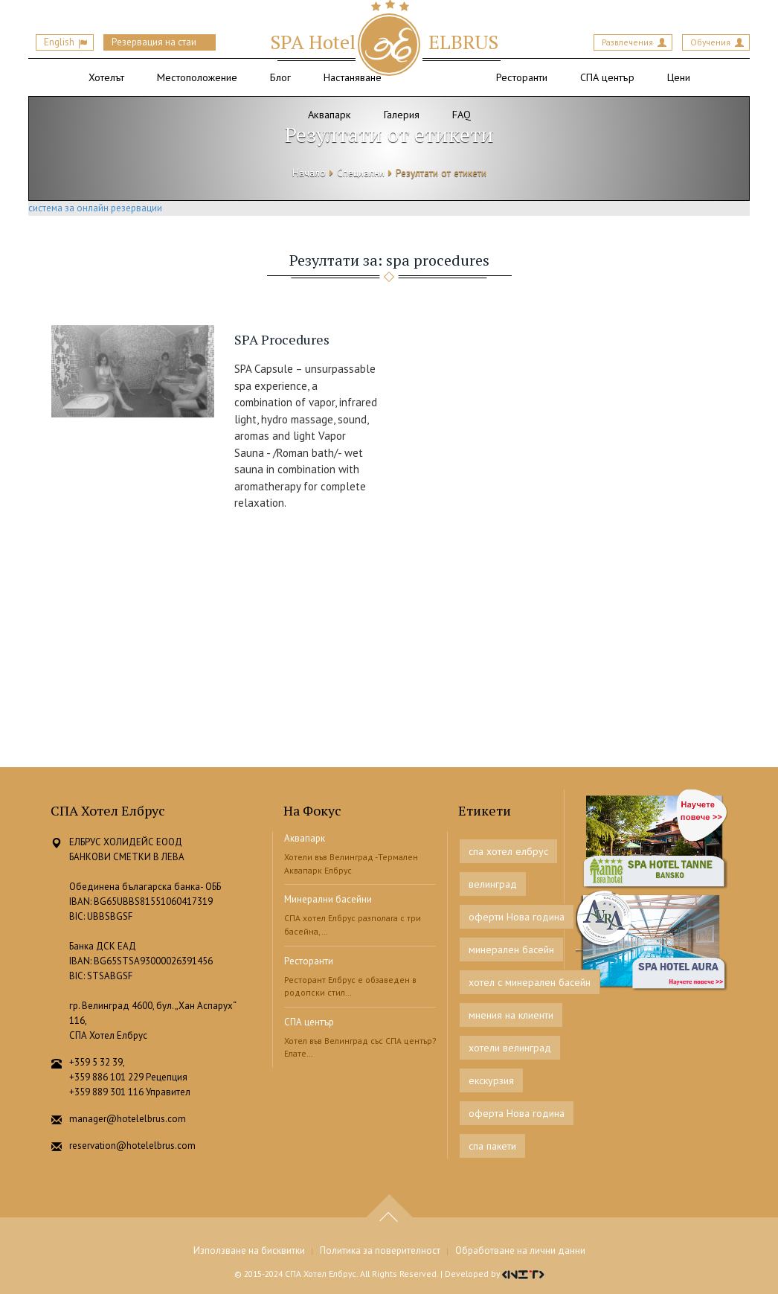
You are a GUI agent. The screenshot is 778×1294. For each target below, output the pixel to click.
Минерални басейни (328, 899)
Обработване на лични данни (520, 1250)
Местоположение (197, 77)
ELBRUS (384, 41)
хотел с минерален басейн (530, 982)
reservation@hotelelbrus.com (132, 1145)
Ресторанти (521, 77)
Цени (678, 77)
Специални (361, 173)
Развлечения (627, 42)
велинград (493, 884)
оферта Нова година (517, 1113)
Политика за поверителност (380, 1250)
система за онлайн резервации (95, 208)
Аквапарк (304, 838)
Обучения (710, 42)
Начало (309, 173)
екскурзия (491, 1080)
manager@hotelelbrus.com (127, 1118)
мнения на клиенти (511, 1015)
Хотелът (106, 77)
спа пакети (492, 1146)
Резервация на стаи (154, 42)
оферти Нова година (517, 916)
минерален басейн (511, 949)
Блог (280, 77)
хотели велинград (510, 1047)
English (59, 42)
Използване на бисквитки (249, 1250)
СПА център (607, 77)
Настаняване (353, 77)
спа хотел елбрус (508, 851)
